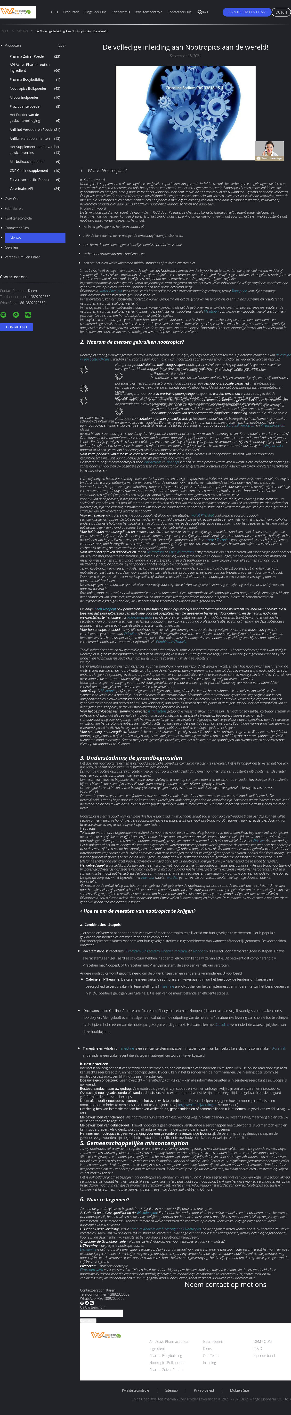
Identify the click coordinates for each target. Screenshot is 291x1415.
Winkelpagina (147, 1213)
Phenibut (147, 877)
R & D (257, 1350)
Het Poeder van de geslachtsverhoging (35, 117)
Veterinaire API (35, 189)
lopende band (264, 1357)
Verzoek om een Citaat (247, 12)
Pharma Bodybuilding (35, 79)
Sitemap (171, 1392)
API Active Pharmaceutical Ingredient (35, 67)
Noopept (172, 462)
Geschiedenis (213, 1343)
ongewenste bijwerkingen (197, 1104)
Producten (71, 12)
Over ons (12, 198)
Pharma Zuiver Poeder (35, 56)
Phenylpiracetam (273, 425)
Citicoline (130, 633)
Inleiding (209, 1364)
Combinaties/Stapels (171, 641)
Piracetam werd (91, 1269)
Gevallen (11, 247)
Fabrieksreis (121, 12)
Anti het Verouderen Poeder (35, 129)
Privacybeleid (204, 1392)
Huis (54, 12)
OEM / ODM (262, 1343)
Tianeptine (239, 291)
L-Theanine (88, 1249)
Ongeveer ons (95, 12)
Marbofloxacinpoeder (35, 162)
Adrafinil (232, 425)
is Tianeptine (157, 711)
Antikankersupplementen (35, 138)
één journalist (273, 445)
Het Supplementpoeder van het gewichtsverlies (35, 150)
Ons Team (210, 1357)
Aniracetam (152, 462)
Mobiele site (239, 1392)
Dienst (208, 1350)
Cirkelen (259, 840)
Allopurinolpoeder (35, 97)
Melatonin (211, 311)
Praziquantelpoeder (35, 106)
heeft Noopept (105, 609)
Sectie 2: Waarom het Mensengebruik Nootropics (165, 1229)
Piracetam (247, 425)
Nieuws (202, 12)
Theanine (223, 539)
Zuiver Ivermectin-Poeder (35, 180)
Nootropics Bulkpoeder (35, 88)
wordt (210, 539)
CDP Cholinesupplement (35, 171)
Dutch (281, 12)
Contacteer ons (180, 12)
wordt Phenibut (111, 291)
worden (172, 877)
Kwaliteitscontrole (148, 12)
